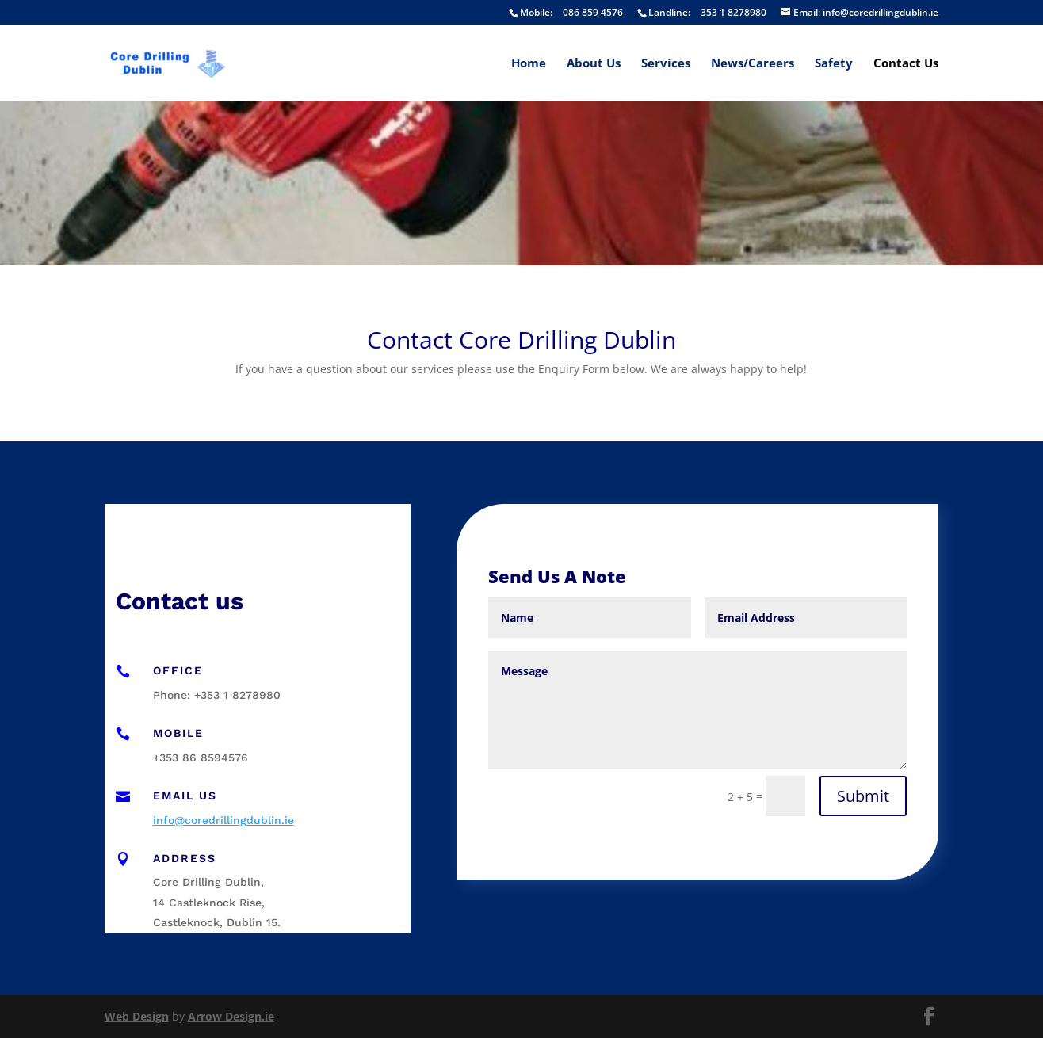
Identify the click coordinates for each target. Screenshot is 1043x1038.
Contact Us (905, 64)
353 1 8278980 (701, 13)
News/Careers (752, 64)
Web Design (137, 1016)
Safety (834, 64)
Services (665, 64)
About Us (594, 64)
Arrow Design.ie (231, 1016)
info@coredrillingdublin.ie (859, 13)
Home (528, 64)
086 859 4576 (566, 13)
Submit (863, 796)
